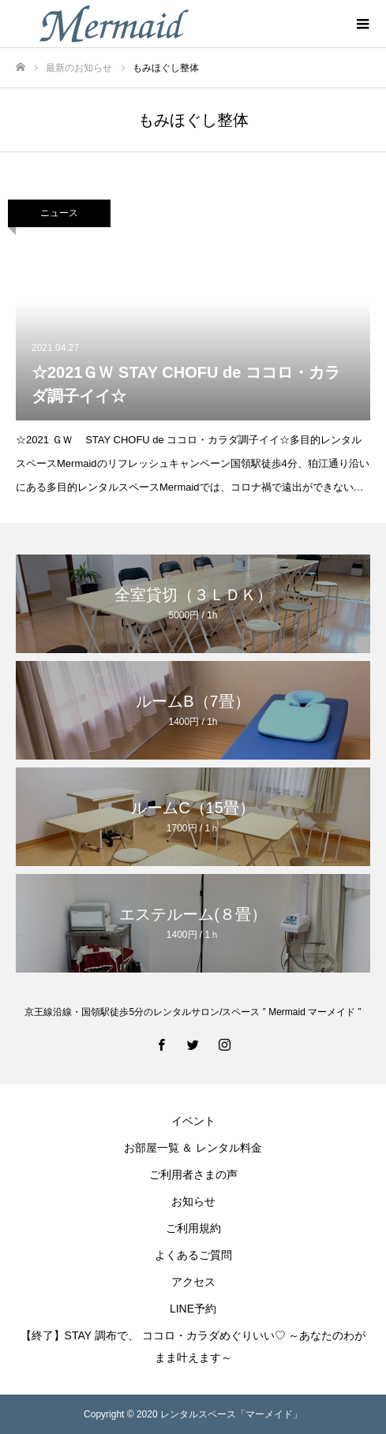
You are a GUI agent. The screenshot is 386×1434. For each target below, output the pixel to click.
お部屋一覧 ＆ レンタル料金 (193, 1147)
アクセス (193, 1281)
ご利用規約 (193, 1228)
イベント (193, 1121)
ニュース (59, 212)
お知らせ (193, 1201)
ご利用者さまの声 (193, 1174)
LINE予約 (193, 1308)
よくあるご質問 (193, 1255)
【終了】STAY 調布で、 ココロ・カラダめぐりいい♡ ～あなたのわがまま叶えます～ (193, 1346)
